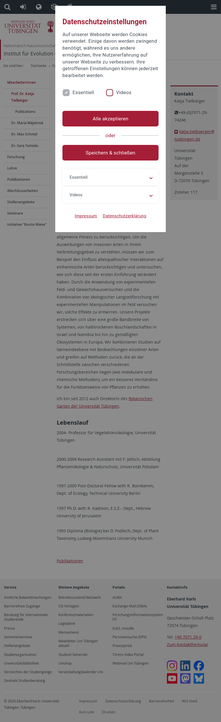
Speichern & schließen (110, 153)
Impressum (86, 216)
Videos (124, 92)
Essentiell (83, 92)
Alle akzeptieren (110, 119)
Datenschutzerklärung (124, 216)
